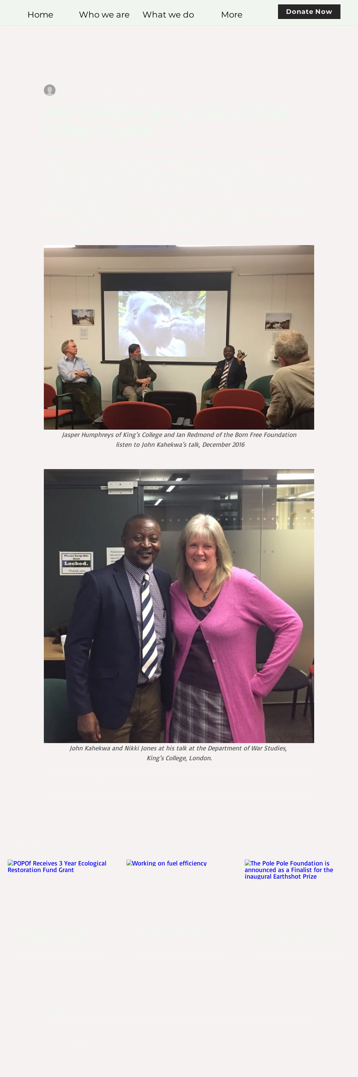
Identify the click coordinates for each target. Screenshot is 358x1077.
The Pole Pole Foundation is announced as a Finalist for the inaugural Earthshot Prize (296, 936)
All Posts (16, 40)
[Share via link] (101, 782)
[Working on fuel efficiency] (179, 889)
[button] (341, 40)
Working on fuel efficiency (175, 932)
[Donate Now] (309, 11)
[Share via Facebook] (47, 782)
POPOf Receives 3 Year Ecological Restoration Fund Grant (52, 936)
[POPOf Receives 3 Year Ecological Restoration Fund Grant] (60, 889)
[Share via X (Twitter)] (65, 782)
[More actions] (309, 90)
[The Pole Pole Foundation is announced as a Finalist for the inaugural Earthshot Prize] (297, 889)
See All (343, 846)
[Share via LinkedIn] (83, 782)
